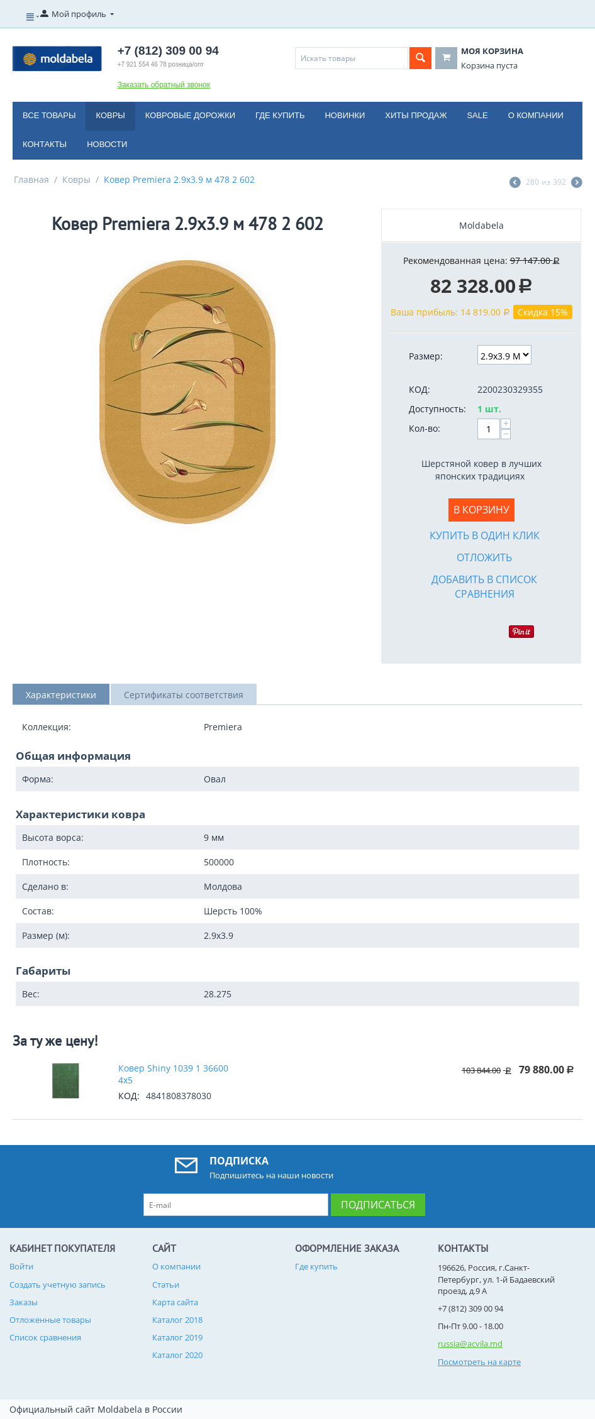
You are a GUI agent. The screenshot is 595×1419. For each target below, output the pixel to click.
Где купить (279, 115)
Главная (31, 179)
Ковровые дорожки (190, 115)
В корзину (481, 510)
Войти (21, 1266)
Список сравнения (45, 1337)
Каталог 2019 (177, 1337)
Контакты (45, 144)
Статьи (165, 1284)
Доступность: (437, 409)
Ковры (110, 115)
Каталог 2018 (177, 1319)
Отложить (484, 557)
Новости (107, 144)
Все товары (49, 115)
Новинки (345, 115)
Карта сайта (175, 1302)
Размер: (426, 356)
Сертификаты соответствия (183, 695)
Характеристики (61, 695)
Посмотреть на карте (479, 1361)
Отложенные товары (50, 1319)
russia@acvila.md (470, 1343)
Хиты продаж (416, 115)
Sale (477, 115)
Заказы (23, 1302)
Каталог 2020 (177, 1355)
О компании (536, 115)
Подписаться (378, 1205)
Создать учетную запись (57, 1284)
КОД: (419, 389)
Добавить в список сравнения (484, 587)
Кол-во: (424, 428)
